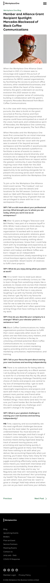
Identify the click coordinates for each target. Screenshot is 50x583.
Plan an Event (9, 541)
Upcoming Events (10, 533)
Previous (7, 499)
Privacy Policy (25, 575)
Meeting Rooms (10, 548)
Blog (5, 529)
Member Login (9, 575)
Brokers (6, 537)
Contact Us (8, 552)
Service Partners (10, 544)
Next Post (39, 499)
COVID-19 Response (11, 559)
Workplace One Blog (12, 10)
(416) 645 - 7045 (10, 556)
